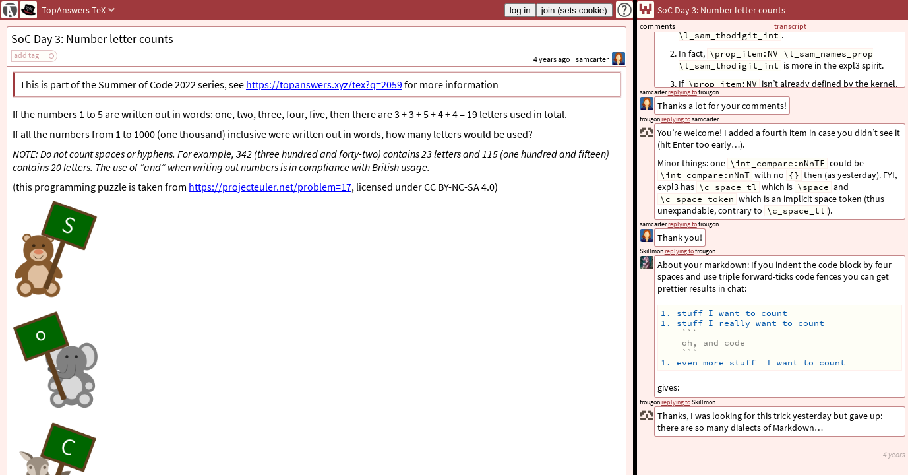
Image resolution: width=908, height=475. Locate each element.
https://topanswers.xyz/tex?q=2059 (324, 84)
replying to (675, 402)
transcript (790, 26)
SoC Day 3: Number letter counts (92, 38)
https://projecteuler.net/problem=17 (270, 186)
